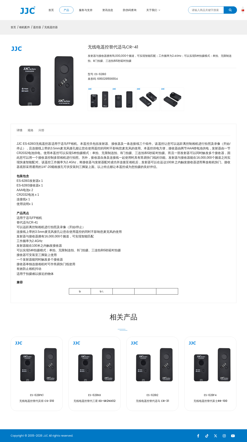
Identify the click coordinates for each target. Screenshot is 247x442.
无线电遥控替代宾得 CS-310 (36, 401)
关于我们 (153, 10)
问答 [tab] (45, 130)
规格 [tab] (33, 130)
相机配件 (24, 27)
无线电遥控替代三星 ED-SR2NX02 (95, 401)
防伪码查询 (129, 10)
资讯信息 (107, 10)
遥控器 (37, 27)
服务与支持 (85, 10)
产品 (66, 10)
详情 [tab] (20, 130)
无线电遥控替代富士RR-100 (210, 401)
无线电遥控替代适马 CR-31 (152, 401)
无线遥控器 (51, 27)
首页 (51, 10)
